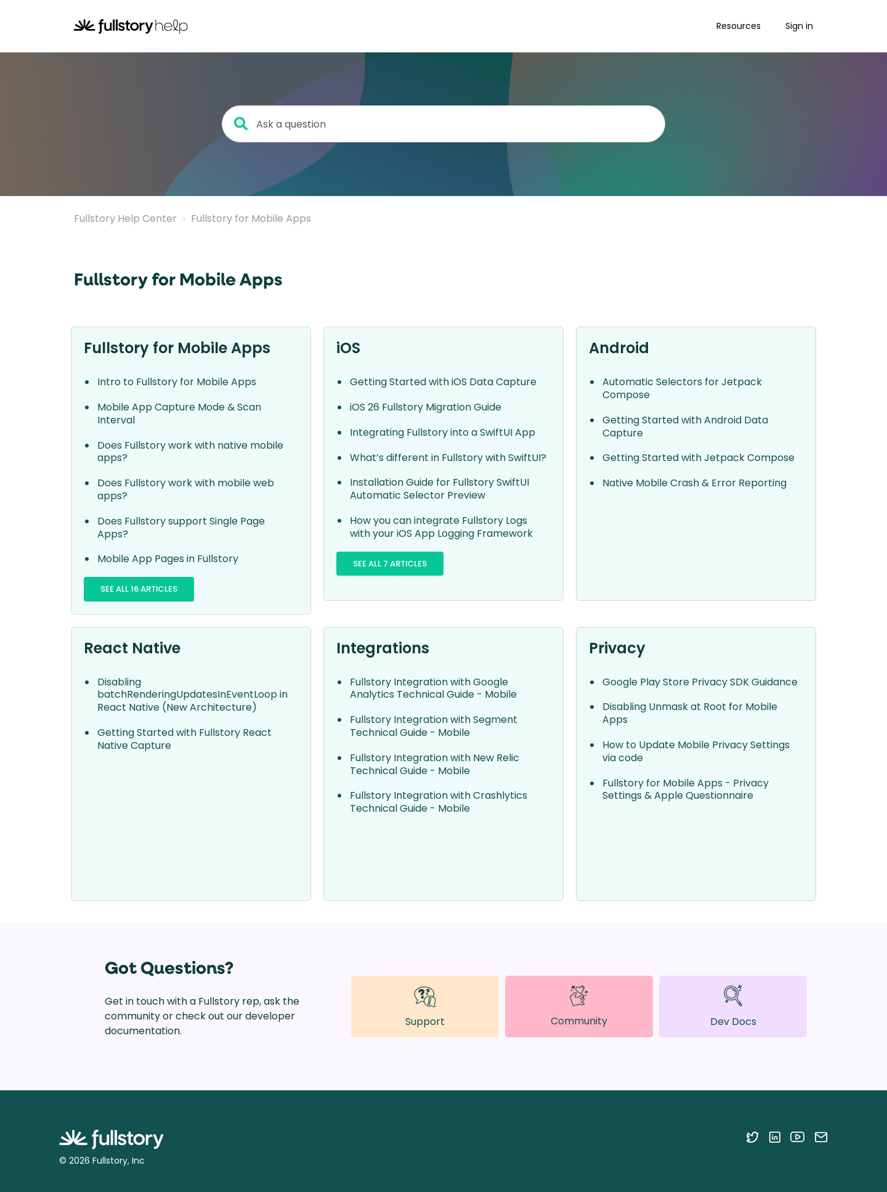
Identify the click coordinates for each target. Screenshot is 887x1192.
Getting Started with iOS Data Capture (443, 382)
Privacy (617, 648)
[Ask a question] (443, 123)
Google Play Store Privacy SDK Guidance (700, 682)
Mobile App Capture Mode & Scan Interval (179, 413)
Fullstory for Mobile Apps (251, 218)
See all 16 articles (138, 589)
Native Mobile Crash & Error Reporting (694, 483)
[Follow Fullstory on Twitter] (752, 1136)
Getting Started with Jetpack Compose (698, 458)
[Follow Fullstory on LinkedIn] (774, 1136)
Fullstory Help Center (125, 218)
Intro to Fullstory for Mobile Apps (176, 382)
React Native (132, 648)
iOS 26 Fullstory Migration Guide (425, 407)
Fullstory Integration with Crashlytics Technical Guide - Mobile (438, 801)
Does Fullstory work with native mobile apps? (190, 451)
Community (579, 1006)
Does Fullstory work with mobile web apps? (185, 489)
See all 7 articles (390, 563)
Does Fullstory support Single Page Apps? (181, 527)
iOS (348, 348)
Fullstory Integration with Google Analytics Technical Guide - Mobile (433, 688)
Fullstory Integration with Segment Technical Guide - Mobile (433, 726)
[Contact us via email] (821, 1136)
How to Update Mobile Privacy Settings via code (696, 751)
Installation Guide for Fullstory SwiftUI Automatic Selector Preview (439, 488)
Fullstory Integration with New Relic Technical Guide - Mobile (434, 764)
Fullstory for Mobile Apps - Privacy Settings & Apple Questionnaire (685, 789)
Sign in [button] (799, 26)
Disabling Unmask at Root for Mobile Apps (689, 713)
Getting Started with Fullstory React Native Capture (184, 739)
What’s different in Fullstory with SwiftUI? (448, 458)
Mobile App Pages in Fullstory (167, 559)
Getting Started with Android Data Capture (685, 426)
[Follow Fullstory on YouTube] (797, 1136)
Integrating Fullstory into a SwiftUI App (442, 432)
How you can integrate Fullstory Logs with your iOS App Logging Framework (441, 527)
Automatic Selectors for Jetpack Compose (682, 388)
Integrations (382, 648)
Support (425, 1006)
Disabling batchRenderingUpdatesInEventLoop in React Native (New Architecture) (192, 695)
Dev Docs (733, 1006)
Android (619, 348)
